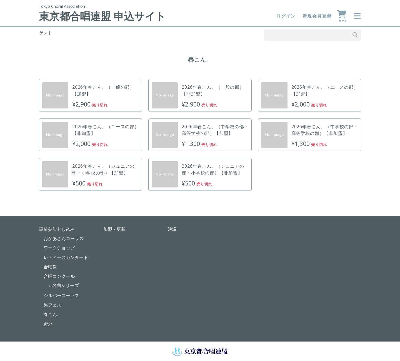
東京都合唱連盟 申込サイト (102, 16)
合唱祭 (50, 267)
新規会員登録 (317, 16)
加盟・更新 (114, 229)
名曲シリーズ (65, 285)
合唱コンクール (59, 276)
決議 (172, 229)
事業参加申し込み (56, 229)
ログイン (286, 16)
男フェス (52, 305)
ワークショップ (59, 248)
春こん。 (52, 314)
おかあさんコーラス (64, 238)
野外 (48, 324)
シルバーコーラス (61, 295)
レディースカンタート (66, 257)
